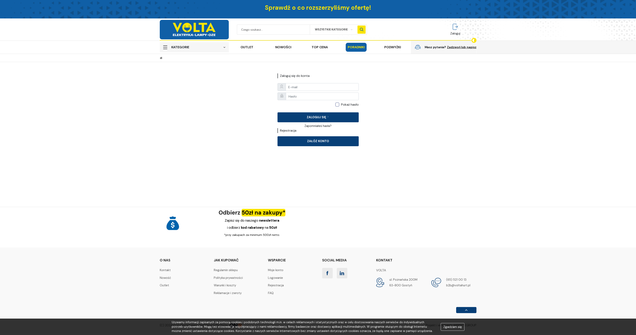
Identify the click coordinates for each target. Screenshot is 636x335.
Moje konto (275, 270)
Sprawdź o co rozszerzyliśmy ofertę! (318, 8)
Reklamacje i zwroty (228, 293)
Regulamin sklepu (226, 270)
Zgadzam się (452, 327)
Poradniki (356, 47)
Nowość (165, 278)
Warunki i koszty (225, 285)
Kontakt (165, 270)
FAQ (271, 293)
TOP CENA (320, 47)
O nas (165, 260)
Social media (334, 260)
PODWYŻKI (392, 47)
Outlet (164, 285)
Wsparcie (277, 260)
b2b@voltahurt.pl (458, 285)
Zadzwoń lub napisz (461, 47)
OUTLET (247, 47)
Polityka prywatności (228, 278)
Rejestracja (276, 285)
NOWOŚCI (283, 47)
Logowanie (275, 278)
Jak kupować (226, 260)
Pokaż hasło (350, 104)
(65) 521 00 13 (456, 280)
